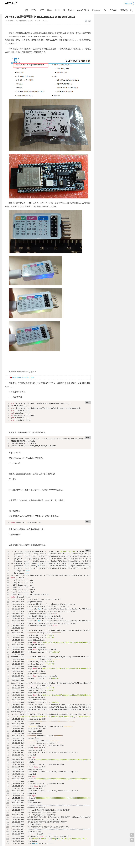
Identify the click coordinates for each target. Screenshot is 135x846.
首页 (26, 10)
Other (57, 10)
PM (105, 10)
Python (71, 10)
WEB (42, 10)
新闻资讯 (124, 10)
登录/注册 (128, 3)
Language (96, 10)
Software (113, 10)
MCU (38, 21)
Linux (49, 10)
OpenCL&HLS (83, 10)
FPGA (33, 10)
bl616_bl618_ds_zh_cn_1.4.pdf (23, 377)
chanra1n (11, 21)
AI (64, 10)
